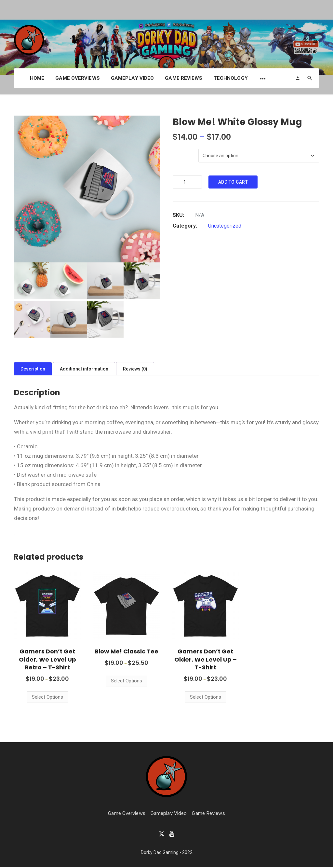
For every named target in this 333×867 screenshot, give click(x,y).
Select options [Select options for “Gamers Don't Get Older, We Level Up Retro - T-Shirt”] (47, 697)
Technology (231, 78)
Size (177, 144)
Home (37, 78)
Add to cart (233, 182)
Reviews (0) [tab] (135, 368)
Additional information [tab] (84, 368)
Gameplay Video (132, 78)
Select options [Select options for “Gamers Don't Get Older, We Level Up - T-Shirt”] (205, 697)
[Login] (297, 78)
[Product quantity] (187, 182)
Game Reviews (183, 78)
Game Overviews (77, 78)
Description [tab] (32, 368)
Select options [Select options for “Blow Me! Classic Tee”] (126, 681)
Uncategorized (224, 226)
